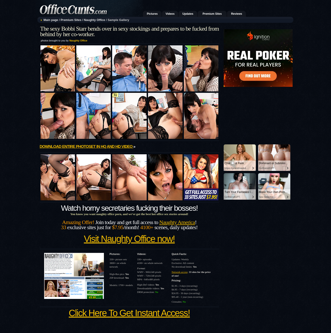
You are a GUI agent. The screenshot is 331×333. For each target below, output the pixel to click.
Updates (188, 13)
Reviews (236, 13)
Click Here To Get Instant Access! (129, 313)
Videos (170, 13)
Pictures (152, 13)
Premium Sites (212, 13)
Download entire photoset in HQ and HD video (86, 146)
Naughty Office (94, 20)
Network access (180, 272)
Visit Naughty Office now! (129, 239)
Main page (50, 20)
